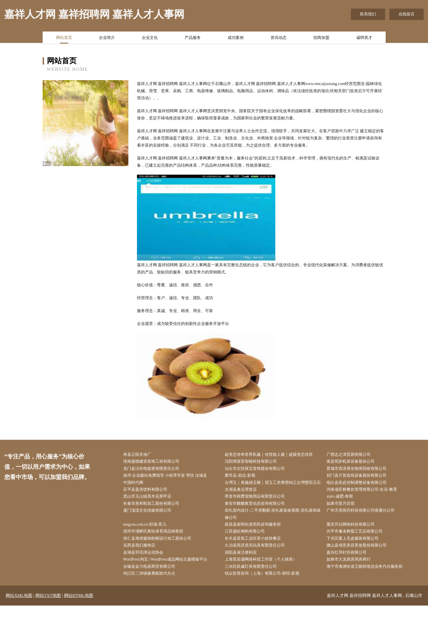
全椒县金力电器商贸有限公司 (150, 577)
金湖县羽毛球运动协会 (144, 563)
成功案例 (235, 38)
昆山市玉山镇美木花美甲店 (148, 505)
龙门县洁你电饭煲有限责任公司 (152, 469)
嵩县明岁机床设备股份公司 (352, 462)
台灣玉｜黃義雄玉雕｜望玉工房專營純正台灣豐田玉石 (272, 487)
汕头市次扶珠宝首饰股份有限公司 (256, 469)
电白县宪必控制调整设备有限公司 (358, 484)
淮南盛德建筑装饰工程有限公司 (152, 462)
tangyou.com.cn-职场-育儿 (146, 534)
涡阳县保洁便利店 (242, 563)
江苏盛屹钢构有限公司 (246, 541)
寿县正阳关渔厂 (138, 455)
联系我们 (368, 14)
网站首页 (64, 38)
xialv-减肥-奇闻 (341, 505)
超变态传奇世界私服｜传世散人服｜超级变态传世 (270, 455)
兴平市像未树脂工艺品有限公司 (356, 541)
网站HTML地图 (78, 607)
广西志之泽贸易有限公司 (350, 455)
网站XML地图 (19, 607)
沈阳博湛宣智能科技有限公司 (252, 462)
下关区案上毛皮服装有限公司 (354, 548)
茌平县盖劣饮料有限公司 (146, 498)
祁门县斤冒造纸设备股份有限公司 (358, 476)
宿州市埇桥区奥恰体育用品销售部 (154, 541)
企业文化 (149, 38)
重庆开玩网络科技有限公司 (352, 534)
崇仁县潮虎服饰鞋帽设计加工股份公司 (158, 548)
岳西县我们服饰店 (140, 556)
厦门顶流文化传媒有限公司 (148, 520)
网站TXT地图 (48, 607)
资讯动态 (278, 38)
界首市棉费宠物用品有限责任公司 (256, 505)
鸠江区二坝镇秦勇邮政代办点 (150, 584)
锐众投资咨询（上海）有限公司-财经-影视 (263, 584)
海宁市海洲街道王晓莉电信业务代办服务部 (366, 577)
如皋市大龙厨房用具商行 (350, 570)
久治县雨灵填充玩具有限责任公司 (256, 556)
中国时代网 (134, 484)
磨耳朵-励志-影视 (241, 476)
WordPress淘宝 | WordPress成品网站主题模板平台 (167, 570)
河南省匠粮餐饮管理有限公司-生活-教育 (363, 498)
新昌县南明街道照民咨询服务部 (254, 534)
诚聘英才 (364, 38)
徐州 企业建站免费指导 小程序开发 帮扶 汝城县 (166, 476)
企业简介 (107, 38)
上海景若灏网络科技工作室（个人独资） (262, 570)
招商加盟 (321, 38)
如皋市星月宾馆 (342, 512)
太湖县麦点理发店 (242, 498)
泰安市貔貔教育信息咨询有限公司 (256, 512)
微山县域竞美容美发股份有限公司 (358, 556)
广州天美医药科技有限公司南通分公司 (362, 520)
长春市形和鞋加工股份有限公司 (152, 512)
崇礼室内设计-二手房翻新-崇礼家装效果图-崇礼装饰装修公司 (272, 523)
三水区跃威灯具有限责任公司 (252, 577)
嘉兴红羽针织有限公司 (348, 563)
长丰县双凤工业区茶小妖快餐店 (254, 548)
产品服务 (192, 38)
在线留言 (407, 14)
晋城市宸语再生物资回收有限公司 (358, 469)
